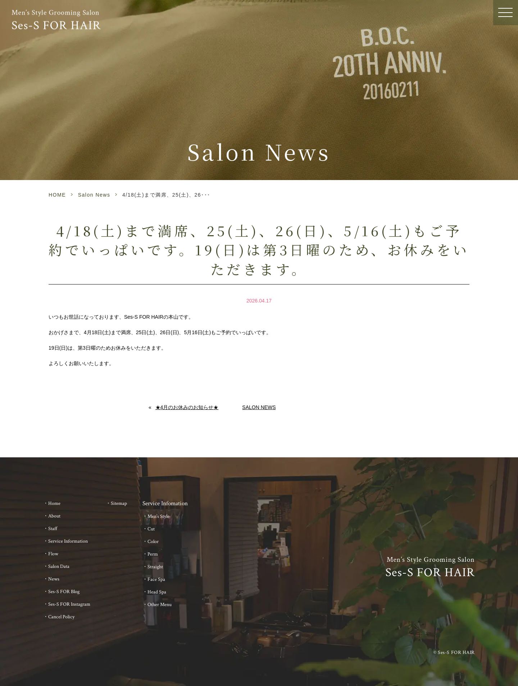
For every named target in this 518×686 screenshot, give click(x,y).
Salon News (94, 195)
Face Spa (156, 579)
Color (153, 541)
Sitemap (119, 503)
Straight (155, 566)
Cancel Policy (61, 616)
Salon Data (58, 566)
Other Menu (159, 604)
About (54, 516)
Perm (152, 554)
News (53, 579)
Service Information (68, 541)
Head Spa (156, 592)
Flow (53, 553)
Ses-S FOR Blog (63, 591)
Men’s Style (158, 516)
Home (54, 503)
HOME (57, 195)
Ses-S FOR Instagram (69, 604)
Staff (53, 528)
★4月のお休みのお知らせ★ (187, 407)
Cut (151, 529)
